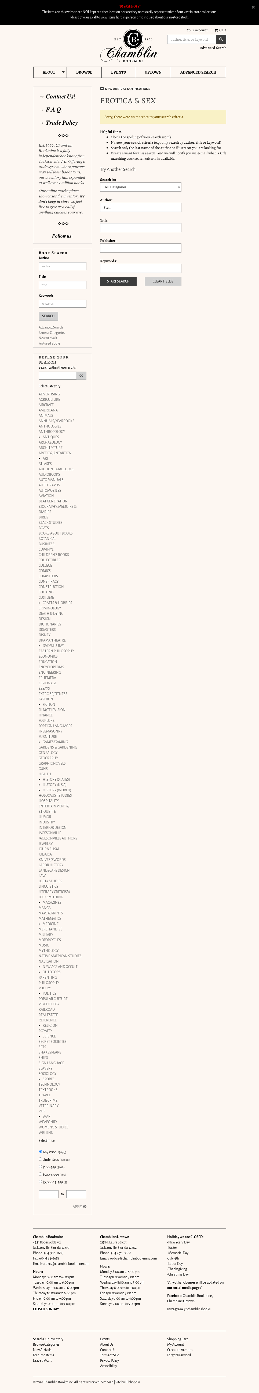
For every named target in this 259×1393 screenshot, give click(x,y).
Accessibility (108, 1366)
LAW (42, 876)
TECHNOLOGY (49, 1084)
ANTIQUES (51, 437)
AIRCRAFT (46, 405)
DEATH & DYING (51, 614)
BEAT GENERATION (53, 501)
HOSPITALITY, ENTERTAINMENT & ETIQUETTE (54, 806)
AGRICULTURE (49, 400)
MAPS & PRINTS (51, 913)
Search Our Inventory (48, 1339)
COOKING (46, 592)
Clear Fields (163, 281)
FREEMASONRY (50, 731)
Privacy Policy (109, 1361)
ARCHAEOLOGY (50, 442)
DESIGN (45, 619)
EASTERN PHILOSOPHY (56, 651)
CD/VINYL (46, 549)
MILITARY (46, 935)
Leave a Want (42, 1361)
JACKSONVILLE (50, 833)
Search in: (108, 179)
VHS (42, 1111)
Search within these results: (57, 367)
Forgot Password (179, 1355)
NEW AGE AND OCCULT (60, 967)
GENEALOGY (48, 753)
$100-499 (52, 1167)
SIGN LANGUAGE (51, 1063)
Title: (104, 220)
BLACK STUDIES (51, 523)
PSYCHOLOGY (49, 1004)
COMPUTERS (48, 576)
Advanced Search (213, 47)
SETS (42, 1047)
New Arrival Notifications (125, 89)
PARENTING (48, 977)
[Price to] (76, 1194)
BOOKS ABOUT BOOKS (56, 533)
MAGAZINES (52, 903)
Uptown (153, 72)
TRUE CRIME (48, 1100)
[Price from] (49, 1194)
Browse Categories (52, 333)
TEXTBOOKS (48, 1090)
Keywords (46, 295)
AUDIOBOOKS (49, 474)
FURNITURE (48, 737)
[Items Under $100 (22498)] (40, 1159)
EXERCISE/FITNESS (53, 694)
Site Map (107, 1382)
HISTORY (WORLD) (57, 790)
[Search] (191, 39)
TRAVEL (44, 1095)
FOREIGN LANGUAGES (55, 726)
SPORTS (48, 1079)
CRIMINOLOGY (50, 608)
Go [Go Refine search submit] (81, 375)
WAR (46, 1117)
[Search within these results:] (58, 376)
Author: (106, 200)
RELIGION (50, 1026)
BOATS (44, 528)
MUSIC (44, 945)
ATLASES (45, 464)
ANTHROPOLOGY (52, 432)
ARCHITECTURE (51, 448)
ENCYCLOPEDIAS (51, 667)
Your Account (197, 30)
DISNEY (44, 635)
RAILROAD (47, 1010)
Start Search (118, 281)
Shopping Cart (177, 1339)
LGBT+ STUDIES (50, 881)
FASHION (46, 699)
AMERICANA (48, 410)
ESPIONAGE (48, 683)
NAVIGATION (49, 961)
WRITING (46, 1133)
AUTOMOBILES (50, 491)
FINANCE (46, 715)
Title (42, 277)
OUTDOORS (52, 972)
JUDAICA (45, 854)
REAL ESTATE (48, 1015)
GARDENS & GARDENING (58, 747)
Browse (84, 72)
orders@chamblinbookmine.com (65, 1264)
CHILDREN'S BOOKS (54, 555)
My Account (175, 1344)
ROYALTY (45, 1031)
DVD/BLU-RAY (53, 646)
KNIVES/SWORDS (52, 860)
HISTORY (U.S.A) (55, 785)
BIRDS (43, 517)
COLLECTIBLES (49, 560)
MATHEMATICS (50, 919)
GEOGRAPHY (48, 758)
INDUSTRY (47, 822)
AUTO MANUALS (51, 480)
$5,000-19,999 (53, 1182)
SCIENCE (49, 1036)
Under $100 (54, 1159)
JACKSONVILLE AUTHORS (58, 838)
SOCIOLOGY (47, 1074)
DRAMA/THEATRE (52, 640)
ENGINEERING (50, 672)
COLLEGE (45, 565)
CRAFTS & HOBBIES (57, 603)
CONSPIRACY (49, 581)
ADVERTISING (49, 394)
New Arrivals (48, 338)
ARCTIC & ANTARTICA (55, 453)
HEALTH (45, 774)
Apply (77, 1207)
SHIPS (43, 1058)
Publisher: (108, 240)
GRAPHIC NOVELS (52, 763)
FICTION (49, 705)
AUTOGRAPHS (49, 485)
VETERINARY (49, 1106)
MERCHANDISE (50, 929)
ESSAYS (44, 688)
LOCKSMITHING (51, 897)
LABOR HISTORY (51, 865)
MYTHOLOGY (49, 951)
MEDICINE (51, 924)
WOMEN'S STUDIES (53, 1127)
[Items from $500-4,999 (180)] (40, 1174)
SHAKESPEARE (50, 1052)
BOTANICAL (47, 539)
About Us (106, 1344)
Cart (220, 30)
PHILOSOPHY (49, 983)
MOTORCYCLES (50, 940)
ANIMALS (46, 416)
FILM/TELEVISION (52, 710)
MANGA (45, 908)
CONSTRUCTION (51, 587)
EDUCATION (48, 662)
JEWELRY (46, 844)
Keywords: (108, 261)
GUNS (43, 769)
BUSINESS (46, 544)
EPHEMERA (47, 678)
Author (44, 258)
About (49, 72)
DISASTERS (47, 630)
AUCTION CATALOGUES (56, 469)
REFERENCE (48, 1020)
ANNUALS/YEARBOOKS (56, 421)
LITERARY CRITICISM (54, 892)
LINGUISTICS (48, 886)
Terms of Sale (109, 1355)
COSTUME (46, 598)
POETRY (45, 988)
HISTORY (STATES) (56, 779)
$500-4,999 (52, 1174)
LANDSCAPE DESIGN (54, 870)
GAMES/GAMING (55, 742)
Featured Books (49, 343)
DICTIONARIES (50, 624)
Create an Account (179, 1350)
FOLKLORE (46, 721)
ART (46, 458)
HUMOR (45, 817)
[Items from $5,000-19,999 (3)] (40, 1181)
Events (118, 72)
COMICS (45, 571)
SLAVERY (45, 1068)
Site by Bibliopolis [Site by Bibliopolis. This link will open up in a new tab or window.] (127, 1382)
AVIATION (46, 496)
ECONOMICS (48, 656)
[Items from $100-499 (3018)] (40, 1166)
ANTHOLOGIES (50, 426)
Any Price (52, 1152)
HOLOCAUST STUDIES (55, 795)
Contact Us (107, 1350)
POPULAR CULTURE (53, 999)
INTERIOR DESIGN (53, 828)
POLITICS (49, 993)
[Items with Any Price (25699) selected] (40, 1151)
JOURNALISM (49, 849)
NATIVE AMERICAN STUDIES (60, 956)
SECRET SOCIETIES (53, 1042)
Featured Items (43, 1355)
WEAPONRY (48, 1122)
